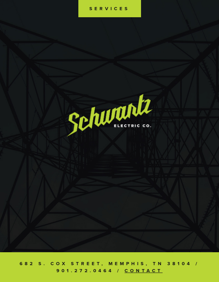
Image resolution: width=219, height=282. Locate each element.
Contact (144, 270)
